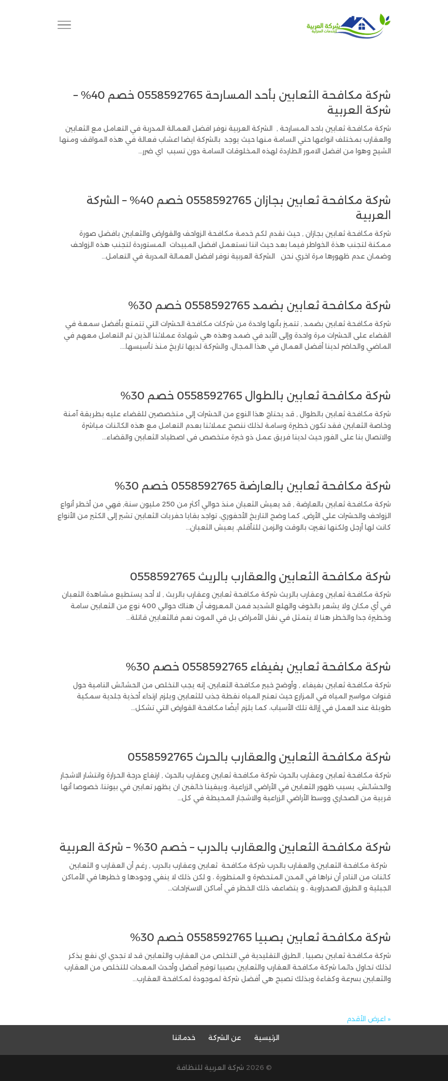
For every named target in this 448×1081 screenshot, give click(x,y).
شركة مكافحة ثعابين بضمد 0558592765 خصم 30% (259, 305)
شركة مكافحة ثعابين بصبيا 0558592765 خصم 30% (260, 937)
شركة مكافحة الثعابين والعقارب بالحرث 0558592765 (259, 757)
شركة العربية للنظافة (210, 1067)
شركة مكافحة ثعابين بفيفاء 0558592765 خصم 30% (258, 666)
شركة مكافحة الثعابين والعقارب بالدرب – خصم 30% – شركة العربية (225, 847)
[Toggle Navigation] (64, 26)
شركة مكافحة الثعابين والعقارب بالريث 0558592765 (260, 576)
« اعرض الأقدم (369, 1018)
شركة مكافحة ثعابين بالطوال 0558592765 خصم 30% (255, 395)
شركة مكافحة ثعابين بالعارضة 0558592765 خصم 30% (253, 486)
